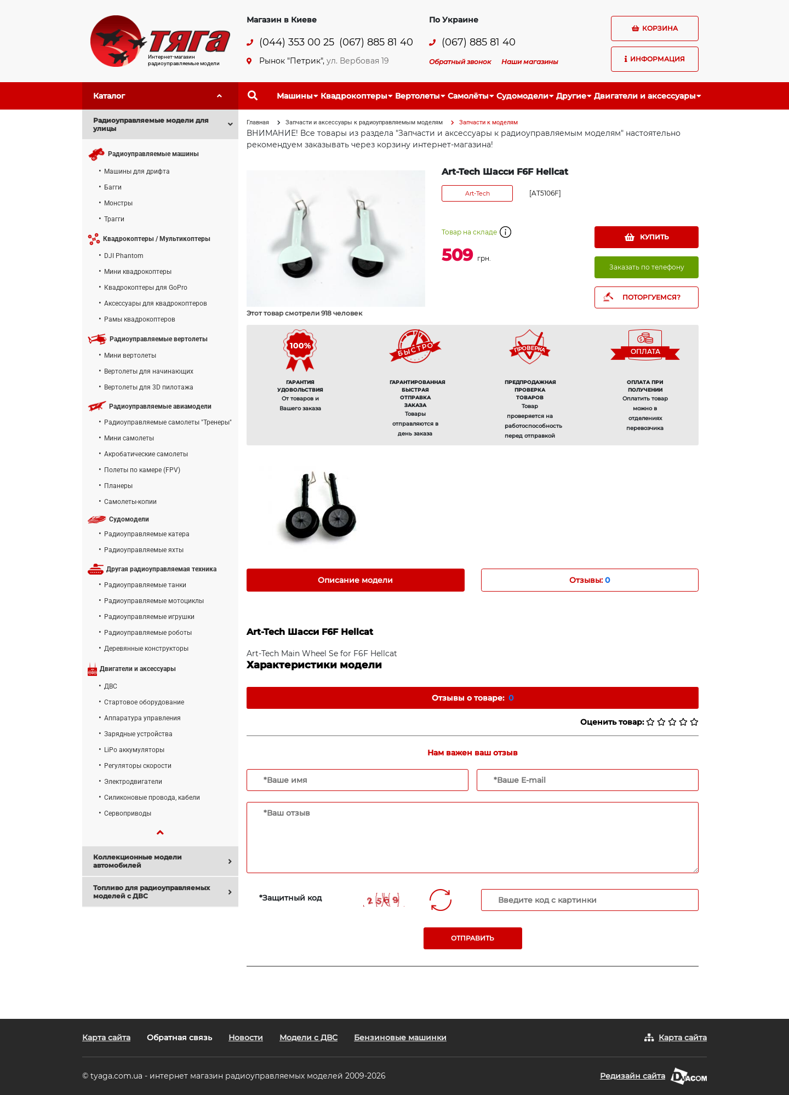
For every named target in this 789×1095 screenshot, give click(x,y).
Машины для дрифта (137, 171)
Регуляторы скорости (137, 766)
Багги (113, 187)
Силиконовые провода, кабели (152, 797)
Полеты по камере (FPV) (142, 470)
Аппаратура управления (142, 718)
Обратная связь (179, 1037)
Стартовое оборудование (144, 702)
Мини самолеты (129, 438)
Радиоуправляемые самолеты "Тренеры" (168, 422)
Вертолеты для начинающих (148, 371)
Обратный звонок (460, 62)
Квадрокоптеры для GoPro (145, 287)
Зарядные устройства (138, 734)
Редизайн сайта (632, 1076)
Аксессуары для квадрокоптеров (155, 303)
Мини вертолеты (130, 355)
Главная (258, 122)
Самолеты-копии (130, 502)
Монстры (118, 203)
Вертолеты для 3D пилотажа (148, 387)
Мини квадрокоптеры (137, 272)
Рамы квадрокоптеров (139, 319)
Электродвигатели (133, 782)
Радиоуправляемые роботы (148, 633)
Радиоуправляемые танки (145, 585)
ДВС (110, 686)
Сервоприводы (127, 813)
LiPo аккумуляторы (134, 750)
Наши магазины (529, 62)
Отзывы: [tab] (589, 580)
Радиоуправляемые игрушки (149, 617)
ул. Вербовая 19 (358, 61)
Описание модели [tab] (355, 580)
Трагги (114, 219)
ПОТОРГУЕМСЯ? (651, 297)
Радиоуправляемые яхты (144, 550)
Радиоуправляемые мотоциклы (154, 601)
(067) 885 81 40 (376, 42)
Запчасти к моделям (488, 122)
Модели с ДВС (308, 1037)
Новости (245, 1037)
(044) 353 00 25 (296, 42)
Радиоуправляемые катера (147, 534)
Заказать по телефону (646, 267)
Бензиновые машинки (400, 1037)
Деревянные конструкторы (146, 648)
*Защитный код (290, 898)
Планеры (118, 486)
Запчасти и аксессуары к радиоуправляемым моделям (364, 122)
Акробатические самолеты (146, 454)
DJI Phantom (124, 256)
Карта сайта (106, 1037)
